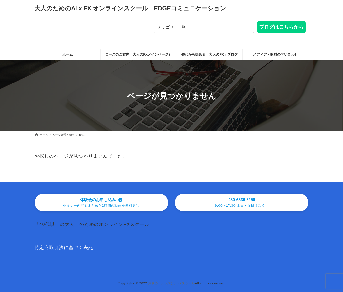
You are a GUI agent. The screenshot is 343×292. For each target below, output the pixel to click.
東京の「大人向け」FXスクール (171, 283)
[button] (101, 203)
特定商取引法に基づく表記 (64, 248)
